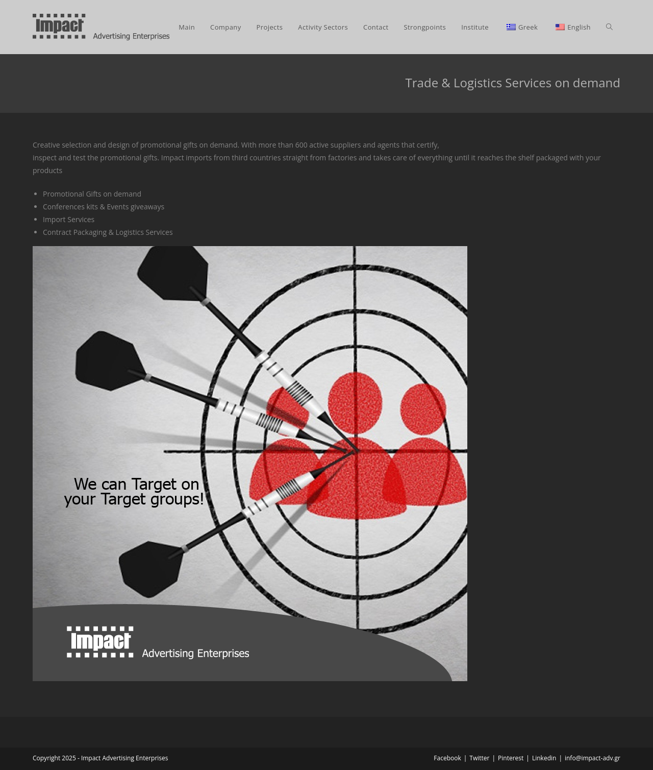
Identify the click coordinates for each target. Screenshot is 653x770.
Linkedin (544, 758)
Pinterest (510, 758)
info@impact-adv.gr (592, 758)
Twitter (479, 758)
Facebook (447, 758)
